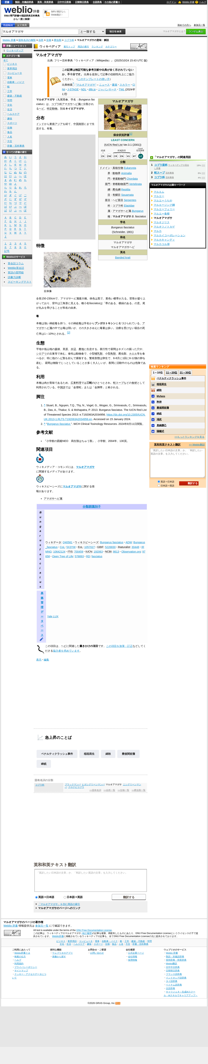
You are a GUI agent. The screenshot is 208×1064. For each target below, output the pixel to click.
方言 (9, 141)
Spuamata (127, 194)
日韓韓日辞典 (82, 2)
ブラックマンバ (73, 784)
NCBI (108, 551)
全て (5, 60)
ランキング (97, 46)
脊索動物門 (119, 178)
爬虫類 (57, 40)
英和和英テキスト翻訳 (55, 864)
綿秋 (108, 753)
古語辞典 (97, 2)
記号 (6, 251)
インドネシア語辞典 (176, 977)
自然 (40, 40)
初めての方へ (184, 25)
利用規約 (18, 963)
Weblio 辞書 (188, 2)
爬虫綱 (116, 189)
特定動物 (52, 108)
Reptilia (125, 189)
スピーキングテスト (20, 281)
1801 (130, 231)
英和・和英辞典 (45, 2)
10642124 (59, 551)
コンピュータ (14, 73)
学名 (122, 222)
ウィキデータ (53, 542)
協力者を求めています (66, 650)
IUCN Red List (114, 144)
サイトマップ (21, 970)
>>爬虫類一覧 (138, 790)
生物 (48, 40)
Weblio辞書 (58, 936)
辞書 (7, 2)
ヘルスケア (13, 114)
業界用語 (12, 68)
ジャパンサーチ (107, 89)
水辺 (73, 349)
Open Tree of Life (62, 556)
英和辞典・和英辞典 (176, 960)
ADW (129, 542)
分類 (122, 162)
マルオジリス (162, 222)
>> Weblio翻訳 (197, 444)
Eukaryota (130, 167)
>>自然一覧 (109, 790)
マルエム (159, 191)
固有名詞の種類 (27, 40)
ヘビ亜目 (118, 200)
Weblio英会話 (16, 267)
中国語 (61, 387)
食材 (134, 382)
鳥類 (113, 353)
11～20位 (171, 372)
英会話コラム (16, 263)
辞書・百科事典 (15, 145)
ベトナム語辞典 (174, 984)
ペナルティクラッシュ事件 (57, 753)
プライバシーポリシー (25, 967)
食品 (9, 132)
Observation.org (131, 551)
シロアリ (41, 353)
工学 (9, 91)
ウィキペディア (50, 46)
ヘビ (41, 108)
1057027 (89, 547)
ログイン (171, 2)
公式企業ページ (136, 953)
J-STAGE (73, 89)
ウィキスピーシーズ (87, 542)
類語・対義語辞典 (24, 2)
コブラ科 (69, 40)
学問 (9, 100)
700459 (78, 551)
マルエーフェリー (164, 209)
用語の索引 (83, 46)
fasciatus (96, 556)
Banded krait (123, 257)
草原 (65, 349)
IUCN (88, 551)
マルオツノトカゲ (164, 226)
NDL (83, 89)
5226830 (110, 547)
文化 (9, 104)
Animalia (126, 173)
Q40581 (67, 542)
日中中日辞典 (64, 2)
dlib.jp (92, 89)
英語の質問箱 (16, 272)
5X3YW (71, 547)
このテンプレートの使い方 (94, 79)
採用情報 (132, 960)
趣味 (9, 118)
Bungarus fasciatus (111, 542)
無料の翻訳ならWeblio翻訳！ (58, 13)
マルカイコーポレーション (169, 235)
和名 (122, 237)
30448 (135, 547)
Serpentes (130, 200)
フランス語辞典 (174, 974)
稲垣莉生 (89, 753)
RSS (118, 1003)
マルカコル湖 (162, 244)
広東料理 (76, 382)
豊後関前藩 (128, 753)
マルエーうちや (163, 200)
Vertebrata (135, 184)
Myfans (161, 396)
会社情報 (132, 956)
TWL (121, 89)
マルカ (158, 231)
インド (40, 123)
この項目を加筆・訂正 (119, 645)
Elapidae (129, 205)
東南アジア (56, 123)
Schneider (119, 231)
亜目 (107, 200)
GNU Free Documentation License (94, 930)
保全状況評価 (121, 134)
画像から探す (59, 956)
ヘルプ (202, 2)
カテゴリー (111, 46)
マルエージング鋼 (164, 204)
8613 (116, 551)
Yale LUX (53, 616)
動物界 (116, 173)
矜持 (159, 401)
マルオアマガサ (85, 466)
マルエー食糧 (162, 213)
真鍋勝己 (162, 425)
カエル (133, 353)
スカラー (125, 84)
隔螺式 (160, 431)
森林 (57, 349)
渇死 (159, 419)
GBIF (100, 547)
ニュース (104, 84)
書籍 (114, 84)
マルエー (159, 196)
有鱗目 (116, 194)
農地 (81, 349)
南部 (81, 123)
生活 (9, 109)
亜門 (107, 184)
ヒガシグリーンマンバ (93, 784)
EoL (80, 547)
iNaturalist (124, 547)
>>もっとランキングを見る (189, 436)
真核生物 (118, 167)
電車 (9, 77)
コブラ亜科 (160, 164)
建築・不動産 (14, 95)
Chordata (132, 178)
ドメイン (105, 167)
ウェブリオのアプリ (62, 953)
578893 (79, 556)
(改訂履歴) (87, 933)
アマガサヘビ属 (122, 210)
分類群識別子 (92, 506)
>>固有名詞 (95, 790)
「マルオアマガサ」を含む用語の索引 (59, 904)
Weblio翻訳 (171, 963)
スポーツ (12, 123)
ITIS (70, 551)
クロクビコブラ (76, 787)
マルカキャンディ (164, 239)
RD (88, 556)
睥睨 (43, 763)
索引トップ (69, 46)
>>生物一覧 (123, 790)
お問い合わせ (97, 953)
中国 (76, 123)
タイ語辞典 (171, 981)
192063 (98, 551)
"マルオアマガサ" (86, 84)
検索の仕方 (20, 956)
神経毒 (53, 323)
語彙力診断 (14, 277)
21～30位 (185, 372)
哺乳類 (98, 353)
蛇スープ (118, 382)
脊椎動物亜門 (120, 184)
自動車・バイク (15, 82)
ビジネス (12, 64)
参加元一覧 (199, 25)
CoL (62, 547)
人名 (9, 136)
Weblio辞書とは (22, 953)
